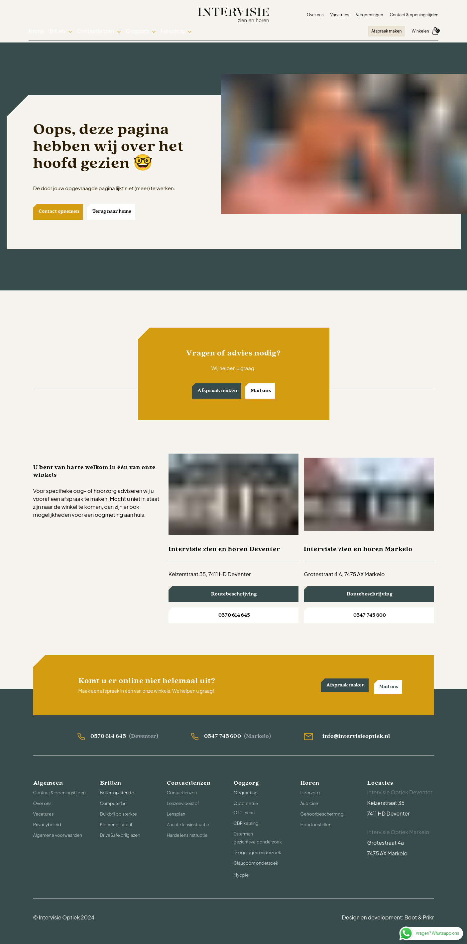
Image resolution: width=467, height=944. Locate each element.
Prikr (428, 917)
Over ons (310, 14)
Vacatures (335, 14)
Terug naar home (111, 211)
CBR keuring (246, 823)
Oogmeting (246, 792)
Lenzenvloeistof (183, 803)
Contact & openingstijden (409, 14)
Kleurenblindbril (116, 824)
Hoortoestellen (315, 824)
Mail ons (261, 390)
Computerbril (114, 803)
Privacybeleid (47, 824)
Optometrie (246, 803)
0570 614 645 (234, 615)
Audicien (309, 803)
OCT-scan (244, 812)
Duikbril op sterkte (118, 814)
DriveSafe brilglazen (120, 835)
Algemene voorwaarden (57, 835)
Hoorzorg (173, 31)
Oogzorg (139, 31)
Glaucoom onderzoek (256, 863)
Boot (411, 917)
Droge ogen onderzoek (257, 852)
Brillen (61, 31)
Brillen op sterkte (117, 792)
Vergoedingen (365, 14)
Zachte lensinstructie (188, 824)
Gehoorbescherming (322, 814)
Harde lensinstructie (187, 835)
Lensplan (176, 814)
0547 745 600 (369, 615)
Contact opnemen (59, 211)
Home (41, 31)
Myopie (241, 875)
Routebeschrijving (234, 594)
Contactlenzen (99, 31)
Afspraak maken (382, 31)
